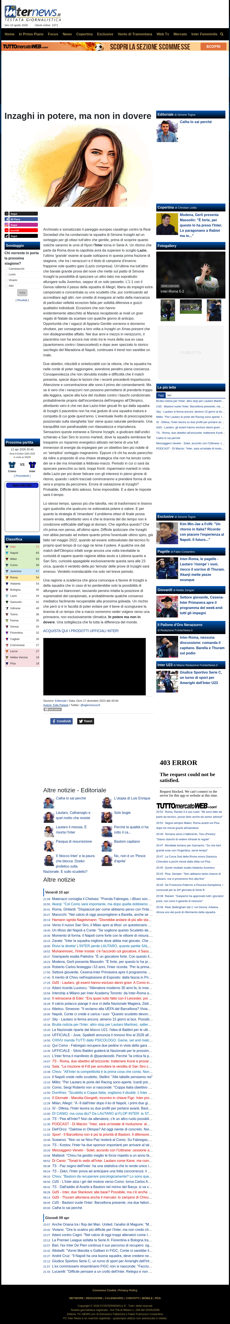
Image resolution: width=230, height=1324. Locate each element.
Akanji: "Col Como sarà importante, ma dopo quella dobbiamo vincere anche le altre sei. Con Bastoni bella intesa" (140, 904)
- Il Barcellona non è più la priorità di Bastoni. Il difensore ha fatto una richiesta (117, 1134)
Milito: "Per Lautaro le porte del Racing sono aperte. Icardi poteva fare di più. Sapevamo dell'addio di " (134, 1082)
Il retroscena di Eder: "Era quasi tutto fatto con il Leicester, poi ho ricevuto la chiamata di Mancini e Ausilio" (134, 998)
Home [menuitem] (9, 34)
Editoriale (61, 700)
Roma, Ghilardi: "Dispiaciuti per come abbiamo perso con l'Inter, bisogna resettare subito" (121, 909)
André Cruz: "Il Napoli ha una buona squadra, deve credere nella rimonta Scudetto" (116, 1256)
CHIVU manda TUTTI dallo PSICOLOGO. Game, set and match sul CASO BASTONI (118, 1040)
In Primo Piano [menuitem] (31, 34)
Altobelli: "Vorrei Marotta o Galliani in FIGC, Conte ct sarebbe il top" (104, 1250)
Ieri (169, 395)
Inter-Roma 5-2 (172, 291)
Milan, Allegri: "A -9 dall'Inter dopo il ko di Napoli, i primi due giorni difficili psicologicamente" (122, 1103)
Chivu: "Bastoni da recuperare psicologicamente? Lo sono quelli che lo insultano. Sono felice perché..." (132, 1176)
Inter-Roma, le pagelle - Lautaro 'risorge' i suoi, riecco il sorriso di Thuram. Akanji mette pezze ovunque (202, 569)
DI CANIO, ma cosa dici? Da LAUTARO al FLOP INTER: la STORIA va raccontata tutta (119, 1113)
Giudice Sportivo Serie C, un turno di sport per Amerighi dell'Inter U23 (106, 1261)
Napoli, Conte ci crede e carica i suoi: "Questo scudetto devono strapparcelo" (112, 1014)
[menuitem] (221, 34)
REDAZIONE (94, 1298)
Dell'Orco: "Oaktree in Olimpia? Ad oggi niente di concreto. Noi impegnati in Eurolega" (118, 1129)
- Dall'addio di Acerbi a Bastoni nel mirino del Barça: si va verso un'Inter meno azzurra (121, 1187)
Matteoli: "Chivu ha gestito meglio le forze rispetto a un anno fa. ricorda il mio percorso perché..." (132, 1155)
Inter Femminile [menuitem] (204, 34)
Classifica (14, 539)
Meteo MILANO (22, 485)
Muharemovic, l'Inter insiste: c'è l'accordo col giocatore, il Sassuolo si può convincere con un (127, 951)
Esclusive (166, 516)
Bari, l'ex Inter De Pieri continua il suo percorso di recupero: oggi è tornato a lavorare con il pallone (128, 1245)
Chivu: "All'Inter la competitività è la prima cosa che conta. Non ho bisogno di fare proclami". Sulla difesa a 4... (137, 1072)
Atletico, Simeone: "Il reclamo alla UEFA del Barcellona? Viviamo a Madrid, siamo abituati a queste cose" (133, 1009)
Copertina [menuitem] (84, 34)
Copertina (166, 207)
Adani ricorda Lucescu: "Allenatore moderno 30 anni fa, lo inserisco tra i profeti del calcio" (121, 988)
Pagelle (164, 551)
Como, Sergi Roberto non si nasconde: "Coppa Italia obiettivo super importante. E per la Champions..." (131, 1087)
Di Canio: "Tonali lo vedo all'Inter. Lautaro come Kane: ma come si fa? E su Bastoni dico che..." (125, 1161)
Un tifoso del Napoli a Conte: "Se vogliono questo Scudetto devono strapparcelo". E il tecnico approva (131, 930)
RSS (158, 1298)
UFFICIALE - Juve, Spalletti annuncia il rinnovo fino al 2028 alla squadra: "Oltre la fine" (119, 1035)
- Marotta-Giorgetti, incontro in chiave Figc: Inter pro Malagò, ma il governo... (120, 1098)
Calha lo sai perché (168, 438)
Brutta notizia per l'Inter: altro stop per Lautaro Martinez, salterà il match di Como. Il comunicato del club (132, 1024)
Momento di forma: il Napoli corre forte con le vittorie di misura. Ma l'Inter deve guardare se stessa (128, 935)
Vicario (13, 280)
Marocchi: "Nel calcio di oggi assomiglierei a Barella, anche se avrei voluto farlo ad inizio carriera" (127, 914)
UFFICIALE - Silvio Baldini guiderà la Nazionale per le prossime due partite (110, 1051)
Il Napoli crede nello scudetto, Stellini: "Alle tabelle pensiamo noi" (102, 1077)
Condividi (61, 721)
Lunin (12, 274)
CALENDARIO (114, 1298)
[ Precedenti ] (22, 475)
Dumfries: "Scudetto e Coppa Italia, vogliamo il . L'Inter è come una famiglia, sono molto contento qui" (136, 1092)
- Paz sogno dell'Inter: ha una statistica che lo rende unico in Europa (107, 1166)
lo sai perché (71, 798)
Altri (11, 285)
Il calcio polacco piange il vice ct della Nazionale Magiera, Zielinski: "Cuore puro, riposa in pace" (126, 1003)
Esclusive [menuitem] (105, 34)
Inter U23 (165, 665)
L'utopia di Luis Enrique (132, 798)
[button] (22, 292)
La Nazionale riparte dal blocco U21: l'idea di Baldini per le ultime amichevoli (111, 1030)
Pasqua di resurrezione (74, 841)
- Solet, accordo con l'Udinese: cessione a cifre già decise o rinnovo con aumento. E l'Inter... (139, 1150)
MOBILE (147, 1298)
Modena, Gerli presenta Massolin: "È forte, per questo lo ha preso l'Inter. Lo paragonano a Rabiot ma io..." (134, 962)
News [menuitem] (67, 34)
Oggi (161, 395)
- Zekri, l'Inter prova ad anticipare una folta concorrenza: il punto (104, 1171)
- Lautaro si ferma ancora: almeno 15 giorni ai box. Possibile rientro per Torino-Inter (120, 1019)
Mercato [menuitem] (180, 34)
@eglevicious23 (90, 705)
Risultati (22, 300)
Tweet (85, 721)
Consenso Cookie (104, 1290)
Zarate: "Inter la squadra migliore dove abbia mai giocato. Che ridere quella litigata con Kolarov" (126, 941)
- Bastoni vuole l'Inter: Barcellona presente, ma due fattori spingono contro (113, 1202)
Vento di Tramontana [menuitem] (135, 34)
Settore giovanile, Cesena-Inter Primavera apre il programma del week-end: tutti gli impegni (123, 972)
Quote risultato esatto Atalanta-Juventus (189, 867)
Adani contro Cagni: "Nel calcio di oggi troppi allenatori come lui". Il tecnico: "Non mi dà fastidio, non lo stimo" (136, 1235)
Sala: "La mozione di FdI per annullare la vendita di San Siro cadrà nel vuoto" (112, 1066)
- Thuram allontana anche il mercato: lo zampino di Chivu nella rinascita (111, 1197)
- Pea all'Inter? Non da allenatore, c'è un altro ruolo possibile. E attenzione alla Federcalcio (125, 1119)
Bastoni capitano (127, 841)
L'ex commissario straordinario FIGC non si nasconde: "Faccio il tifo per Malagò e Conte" (121, 1266)
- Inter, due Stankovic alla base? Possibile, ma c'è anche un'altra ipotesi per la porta (121, 1192)
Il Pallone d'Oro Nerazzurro (180, 625)
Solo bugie (122, 813)
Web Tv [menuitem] (163, 34)
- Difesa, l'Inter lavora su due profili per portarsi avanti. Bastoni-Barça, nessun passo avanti (124, 1108)
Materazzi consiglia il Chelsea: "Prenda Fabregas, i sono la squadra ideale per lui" (120, 899)
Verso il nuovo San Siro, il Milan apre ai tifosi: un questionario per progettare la (130, 925)
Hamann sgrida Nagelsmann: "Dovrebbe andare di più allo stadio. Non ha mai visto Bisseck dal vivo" (130, 920)
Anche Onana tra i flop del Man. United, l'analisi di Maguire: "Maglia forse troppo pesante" (121, 1224)
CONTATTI (133, 1298)
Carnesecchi (16, 268)
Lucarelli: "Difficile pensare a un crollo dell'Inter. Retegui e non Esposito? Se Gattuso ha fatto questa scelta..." (136, 1271)
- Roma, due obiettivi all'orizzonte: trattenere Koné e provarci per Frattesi (111, 1061)
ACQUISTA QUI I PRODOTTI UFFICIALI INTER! (81, 631)
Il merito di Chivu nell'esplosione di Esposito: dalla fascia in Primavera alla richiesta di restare (124, 977)
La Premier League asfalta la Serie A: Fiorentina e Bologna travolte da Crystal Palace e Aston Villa (128, 1240)
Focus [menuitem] (53, 34)
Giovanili (165, 590)
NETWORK (76, 1298)
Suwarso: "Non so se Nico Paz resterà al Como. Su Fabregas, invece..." (108, 1140)
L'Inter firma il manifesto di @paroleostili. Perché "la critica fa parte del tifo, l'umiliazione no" (122, 1056)
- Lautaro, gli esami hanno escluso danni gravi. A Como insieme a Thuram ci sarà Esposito (126, 982)
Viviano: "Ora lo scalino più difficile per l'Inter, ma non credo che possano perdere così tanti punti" (127, 1229)
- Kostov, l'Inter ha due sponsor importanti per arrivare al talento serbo (109, 1145)
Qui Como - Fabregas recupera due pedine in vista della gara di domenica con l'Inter (117, 1045)
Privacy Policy (127, 1290)
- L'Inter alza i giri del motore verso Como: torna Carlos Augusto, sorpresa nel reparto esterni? (128, 1181)
